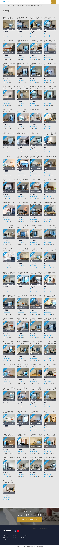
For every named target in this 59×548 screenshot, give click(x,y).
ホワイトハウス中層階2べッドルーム (23, 249)
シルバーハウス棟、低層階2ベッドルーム (9, 64)
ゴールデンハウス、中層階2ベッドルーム (36, 412)
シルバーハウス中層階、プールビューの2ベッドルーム (50, 226)
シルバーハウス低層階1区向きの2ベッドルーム (36, 272)
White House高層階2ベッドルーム (23, 388)
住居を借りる (9, 5)
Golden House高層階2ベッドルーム (22, 226)
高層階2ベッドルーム (8, 133)
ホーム (4, 5)
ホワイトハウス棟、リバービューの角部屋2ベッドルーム (36, 435)
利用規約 (22, 537)
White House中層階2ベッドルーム (50, 272)
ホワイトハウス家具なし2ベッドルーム (50, 412)
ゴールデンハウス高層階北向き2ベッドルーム (23, 319)
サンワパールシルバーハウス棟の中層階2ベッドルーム (9, 481)
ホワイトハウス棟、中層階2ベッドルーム (36, 64)
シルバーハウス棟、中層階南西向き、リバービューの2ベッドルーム (50, 319)
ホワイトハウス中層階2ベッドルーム (23, 180)
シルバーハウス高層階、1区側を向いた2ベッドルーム (36, 203)
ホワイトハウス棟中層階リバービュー (9, 365)
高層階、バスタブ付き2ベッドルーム (36, 17)
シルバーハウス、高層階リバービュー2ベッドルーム (9, 296)
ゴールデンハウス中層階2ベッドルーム (9, 87)
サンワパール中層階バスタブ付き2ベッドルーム (50, 458)
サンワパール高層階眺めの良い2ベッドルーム (36, 458)
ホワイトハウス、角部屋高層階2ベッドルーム (50, 296)
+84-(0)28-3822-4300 (30, 515)
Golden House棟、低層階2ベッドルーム (50, 133)
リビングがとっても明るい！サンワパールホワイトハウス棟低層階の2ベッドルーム (50, 342)
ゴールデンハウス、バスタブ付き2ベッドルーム (9, 180)
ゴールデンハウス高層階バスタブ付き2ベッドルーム (36, 319)
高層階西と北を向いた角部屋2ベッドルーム (23, 435)
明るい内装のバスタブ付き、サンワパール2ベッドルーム (23, 365)
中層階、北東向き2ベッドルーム (50, 157)
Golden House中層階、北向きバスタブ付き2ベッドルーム (36, 388)
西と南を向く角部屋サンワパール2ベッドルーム (9, 458)
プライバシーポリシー (7, 539)
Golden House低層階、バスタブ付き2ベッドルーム (8, 226)
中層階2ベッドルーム (36, 110)
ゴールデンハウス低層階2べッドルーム (50, 249)
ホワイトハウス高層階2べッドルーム (36, 157)
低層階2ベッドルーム (50, 110)
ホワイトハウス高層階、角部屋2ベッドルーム (8, 412)
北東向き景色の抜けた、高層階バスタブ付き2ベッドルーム (9, 435)
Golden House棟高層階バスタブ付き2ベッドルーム (50, 203)
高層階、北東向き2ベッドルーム (22, 17)
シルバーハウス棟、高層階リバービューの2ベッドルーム (23, 157)
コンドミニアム (16, 5)
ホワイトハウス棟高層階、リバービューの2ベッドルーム (50, 388)
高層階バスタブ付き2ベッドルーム (8, 110)
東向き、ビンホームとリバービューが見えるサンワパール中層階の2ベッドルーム (23, 458)
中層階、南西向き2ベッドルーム (22, 41)
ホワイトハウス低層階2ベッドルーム (36, 41)
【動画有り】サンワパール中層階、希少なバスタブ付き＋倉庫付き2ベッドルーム (9, 272)
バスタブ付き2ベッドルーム (8, 41)
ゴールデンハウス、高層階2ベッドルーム (23, 64)
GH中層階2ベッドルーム (36, 296)
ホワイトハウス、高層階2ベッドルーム (50, 64)
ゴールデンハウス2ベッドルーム (8, 203)
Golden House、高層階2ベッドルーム (50, 41)
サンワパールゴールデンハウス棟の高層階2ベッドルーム (50, 435)
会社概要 (14, 537)
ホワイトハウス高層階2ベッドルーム (23, 203)
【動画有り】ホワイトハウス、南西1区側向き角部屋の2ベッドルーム (9, 17)
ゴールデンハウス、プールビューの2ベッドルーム (36, 180)
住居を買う (15, 535)
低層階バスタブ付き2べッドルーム (8, 249)
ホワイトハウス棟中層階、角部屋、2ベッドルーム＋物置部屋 (23, 412)
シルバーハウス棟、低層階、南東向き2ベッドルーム (23, 110)
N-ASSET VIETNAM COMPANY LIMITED (41, 528)
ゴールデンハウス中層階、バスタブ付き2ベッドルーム (23, 87)
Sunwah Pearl (7, 33)
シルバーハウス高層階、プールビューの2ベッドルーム (8, 319)
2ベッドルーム (6, 156)
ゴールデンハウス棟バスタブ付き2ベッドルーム (36, 365)
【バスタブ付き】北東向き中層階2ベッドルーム (50, 17)
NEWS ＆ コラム (6, 537)
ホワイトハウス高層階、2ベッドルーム (8, 342)
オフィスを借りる (24, 535)
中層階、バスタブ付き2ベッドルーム (36, 87)
